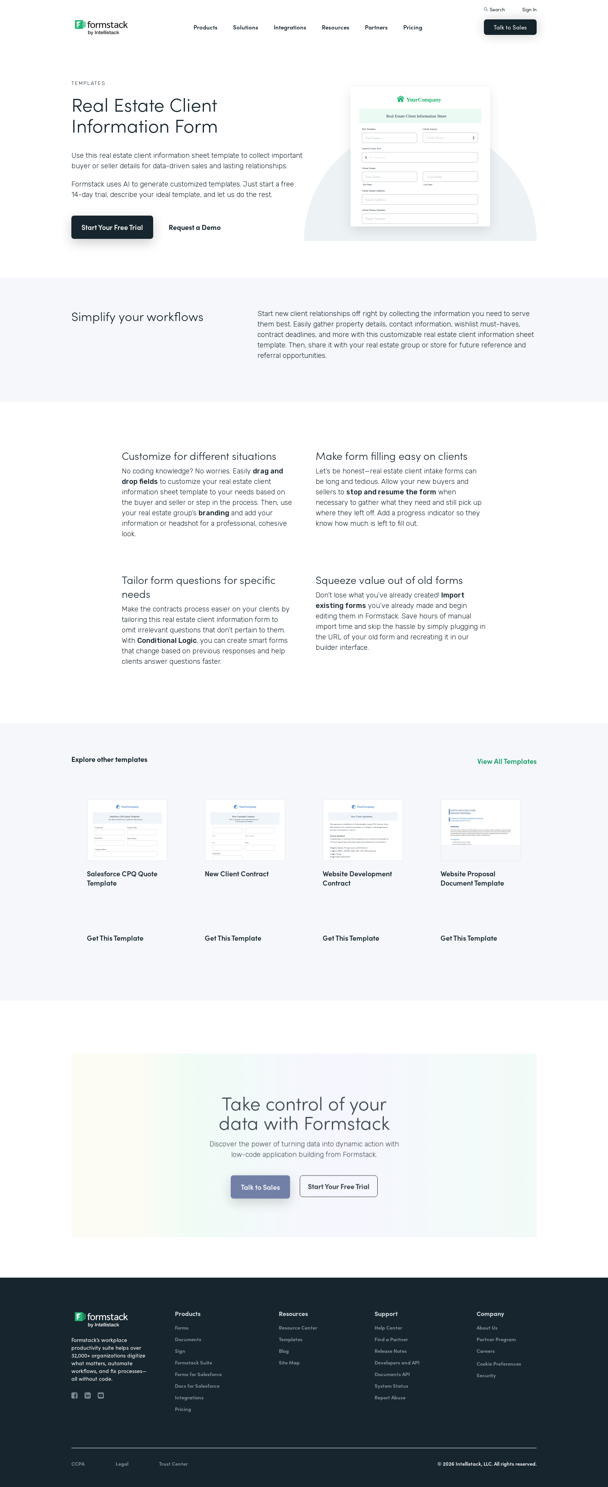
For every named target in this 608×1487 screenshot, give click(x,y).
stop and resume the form (391, 492)
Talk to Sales (510, 27)
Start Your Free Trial (112, 227)
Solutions (245, 27)
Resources (335, 27)
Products (205, 27)
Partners (376, 27)
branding (214, 513)
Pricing (412, 27)
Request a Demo (195, 227)
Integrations (290, 27)
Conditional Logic (167, 640)
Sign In (529, 9)
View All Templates (507, 761)
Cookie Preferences (499, 1363)
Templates (88, 83)
